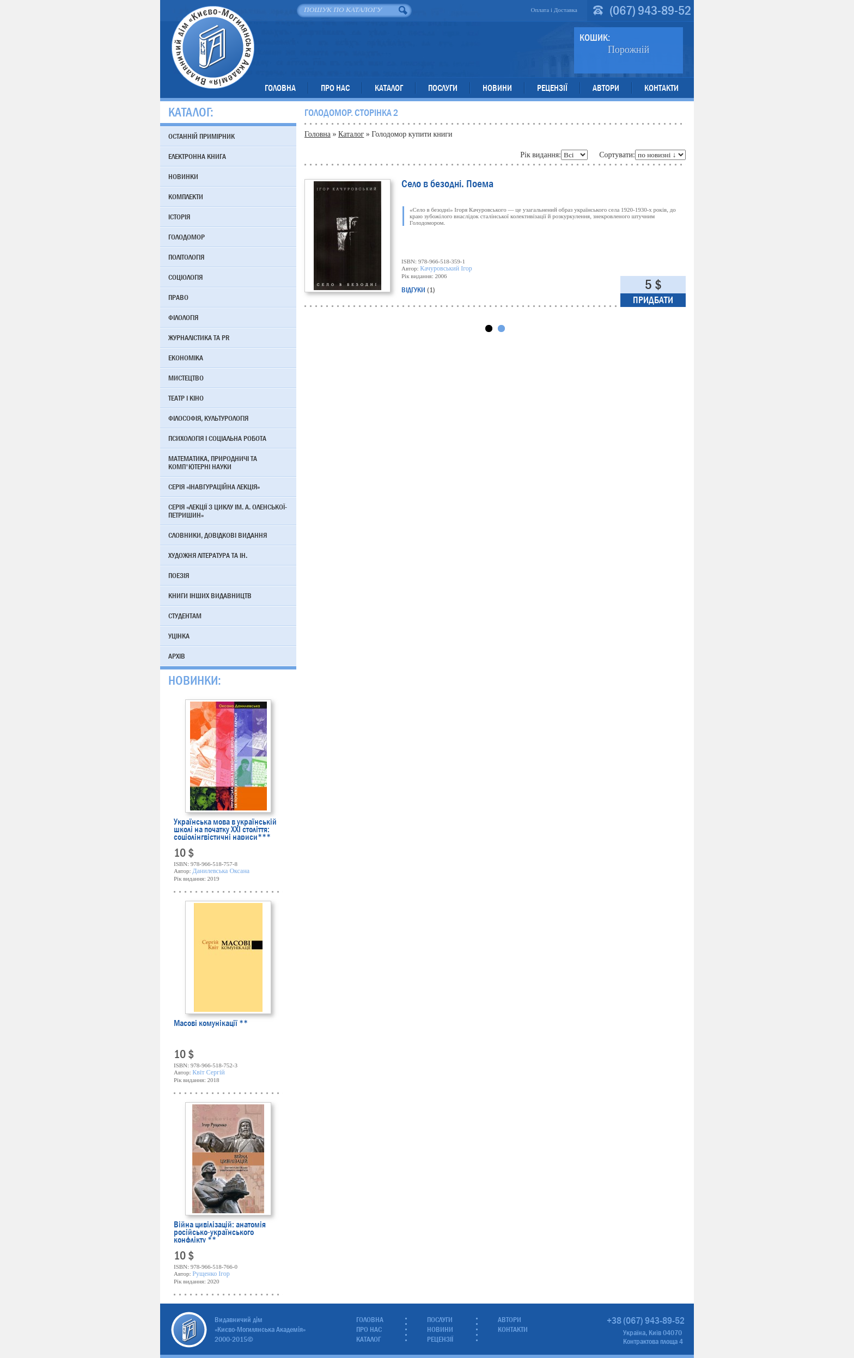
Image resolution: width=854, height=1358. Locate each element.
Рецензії (552, 88)
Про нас (335, 88)
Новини (497, 88)
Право (178, 297)
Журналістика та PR (198, 337)
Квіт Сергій (208, 1072)
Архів (176, 656)
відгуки (418, 289)
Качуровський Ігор (446, 268)
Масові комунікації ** (211, 1024)
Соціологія (185, 277)
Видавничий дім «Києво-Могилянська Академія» (212, 47)
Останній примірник (201, 136)
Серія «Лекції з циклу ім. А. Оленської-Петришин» (227, 511)
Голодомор (186, 237)
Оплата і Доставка (553, 10)
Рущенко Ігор (211, 1273)
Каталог (389, 88)
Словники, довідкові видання (217, 535)
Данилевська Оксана (220, 871)
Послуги (442, 88)
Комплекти (185, 196)
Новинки (183, 176)
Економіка (185, 357)
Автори (606, 88)
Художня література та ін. (207, 555)
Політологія (186, 257)
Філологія (183, 317)
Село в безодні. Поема (447, 185)
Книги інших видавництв (210, 595)
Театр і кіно (186, 398)
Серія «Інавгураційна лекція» (214, 486)
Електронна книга (197, 156)
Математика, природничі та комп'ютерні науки (212, 462)
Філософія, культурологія (208, 418)
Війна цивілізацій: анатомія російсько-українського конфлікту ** (220, 1232)
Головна (280, 88)
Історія (179, 217)
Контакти (661, 88)
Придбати (653, 300)
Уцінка (179, 636)
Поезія (178, 575)
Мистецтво (186, 378)
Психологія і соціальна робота (217, 438)
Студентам (185, 615)
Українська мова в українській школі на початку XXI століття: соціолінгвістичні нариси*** (225, 829)
